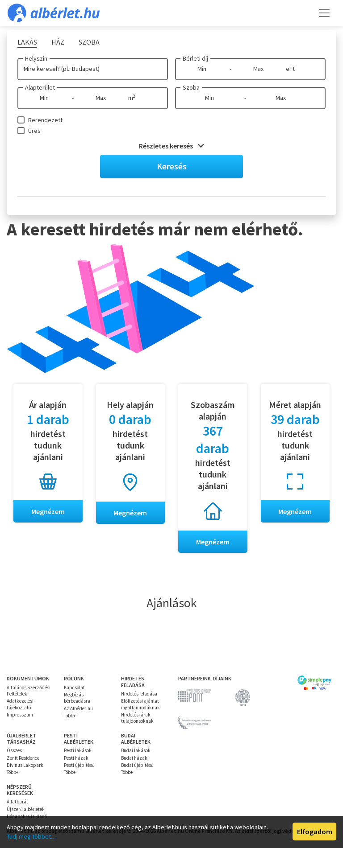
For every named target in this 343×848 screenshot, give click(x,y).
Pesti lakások (78, 751)
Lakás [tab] (27, 41)
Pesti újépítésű (79, 765)
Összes (14, 751)
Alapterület (40, 87)
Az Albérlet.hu (78, 708)
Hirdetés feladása (139, 694)
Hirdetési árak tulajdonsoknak (137, 718)
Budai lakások (136, 751)
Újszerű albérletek (26, 809)
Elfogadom (314, 831)
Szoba (191, 87)
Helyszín (36, 58)
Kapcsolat (74, 687)
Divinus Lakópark (25, 765)
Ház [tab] (57, 41)
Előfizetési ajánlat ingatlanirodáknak (140, 704)
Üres (34, 131)
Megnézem (48, 511)
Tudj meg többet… (32, 836)
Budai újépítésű (137, 765)
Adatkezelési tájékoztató (20, 704)
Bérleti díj (195, 58)
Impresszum (20, 715)
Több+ (69, 715)
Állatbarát (17, 802)
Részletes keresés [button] (171, 145)
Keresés (172, 166)
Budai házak (134, 758)
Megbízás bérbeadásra (77, 698)
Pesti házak (76, 758)
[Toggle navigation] (324, 12)
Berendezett (45, 120)
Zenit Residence (23, 758)
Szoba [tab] (89, 41)
